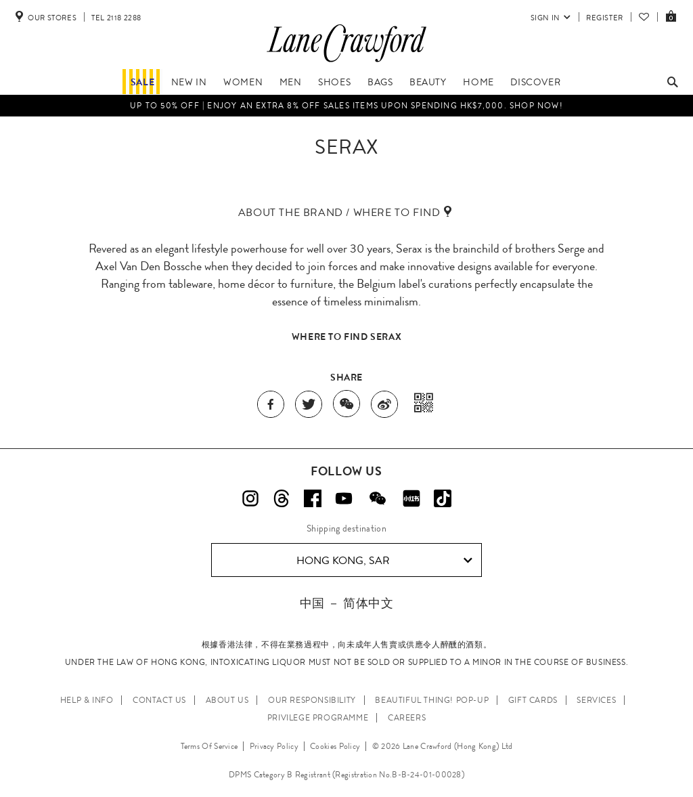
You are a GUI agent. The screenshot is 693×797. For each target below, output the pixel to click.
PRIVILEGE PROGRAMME (317, 718)
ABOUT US (227, 700)
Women (243, 82)
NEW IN (189, 82)
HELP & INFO (87, 700)
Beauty (428, 82)
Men (291, 82)
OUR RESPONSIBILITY (312, 700)
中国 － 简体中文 (346, 603)
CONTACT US (159, 700)
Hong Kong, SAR (384, 560)
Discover (535, 82)
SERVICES (596, 700)
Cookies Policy (335, 746)
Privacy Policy (274, 746)
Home (478, 82)
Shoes (334, 82)
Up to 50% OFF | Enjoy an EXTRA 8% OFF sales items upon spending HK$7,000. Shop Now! (346, 106)
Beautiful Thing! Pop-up (432, 700)
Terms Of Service (209, 746)
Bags (380, 82)
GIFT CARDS (533, 700)
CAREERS (407, 718)
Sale (142, 82)
